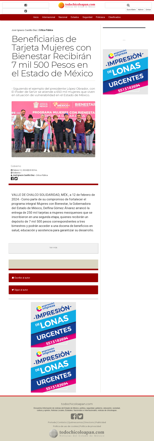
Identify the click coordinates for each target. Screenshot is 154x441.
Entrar (148, 10)
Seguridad (87, 17)
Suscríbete (131, 10)
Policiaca (100, 17)
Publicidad (100, 422)
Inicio (36, 17)
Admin (140, 10)
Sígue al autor (20, 289)
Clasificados (114, 17)
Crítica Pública (46, 30)
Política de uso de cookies (65, 426)
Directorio (89, 422)
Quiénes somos (75, 422)
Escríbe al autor (21, 277)
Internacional (48, 17)
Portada (52, 422)
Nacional (63, 17)
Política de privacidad (90, 426)
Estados (75, 17)
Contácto (62, 422)
